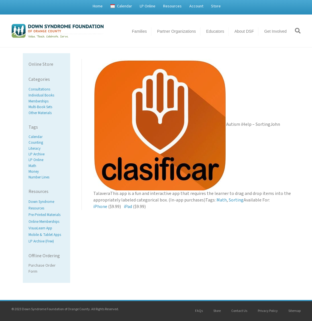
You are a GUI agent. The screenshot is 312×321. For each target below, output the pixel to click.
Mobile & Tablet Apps (45, 234)
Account (196, 6)
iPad (128, 206)
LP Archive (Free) (41, 241)
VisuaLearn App (40, 228)
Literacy (34, 148)
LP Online (147, 6)
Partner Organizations (176, 31)
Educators (215, 31)
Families (139, 31)
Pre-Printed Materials (44, 215)
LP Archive (36, 154)
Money (34, 171)
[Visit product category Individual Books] (46, 95)
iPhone (100, 206)
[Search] (296, 30)
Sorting (236, 200)
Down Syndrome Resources (41, 205)
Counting (36, 142)
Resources (172, 6)
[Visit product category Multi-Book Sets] (46, 107)
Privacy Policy (268, 310)
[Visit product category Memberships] (46, 101)
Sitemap (294, 310)
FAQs (199, 310)
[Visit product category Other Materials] (46, 113)
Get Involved (275, 31)
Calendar (124, 6)
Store (216, 6)
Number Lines (39, 177)
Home (98, 6)
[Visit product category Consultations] (46, 89)
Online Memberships (44, 221)
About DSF (244, 31)
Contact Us (239, 310)
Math (32, 165)
